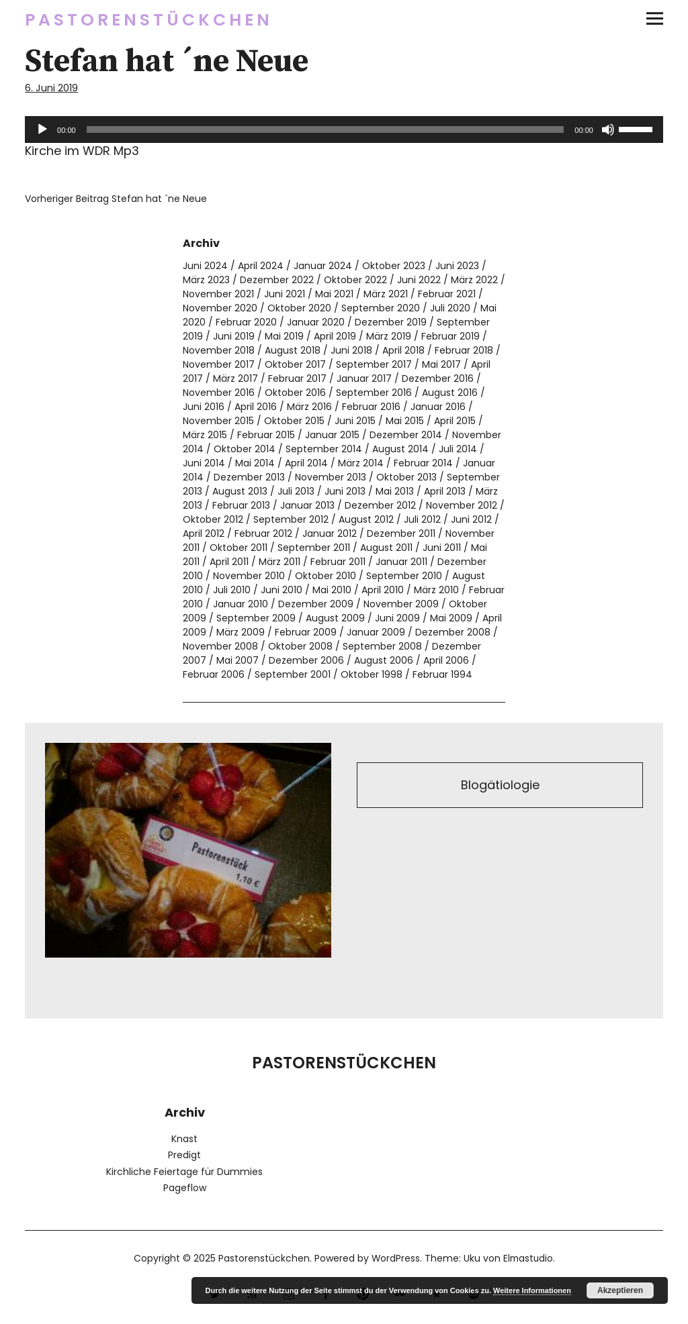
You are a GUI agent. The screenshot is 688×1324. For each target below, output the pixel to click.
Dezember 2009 (315, 604)
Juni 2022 (419, 280)
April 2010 (382, 590)
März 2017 (235, 378)
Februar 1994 (442, 674)
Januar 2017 (364, 378)
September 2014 (324, 449)
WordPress (394, 1258)
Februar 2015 (266, 435)
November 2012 (461, 505)
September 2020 (380, 308)
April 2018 (403, 350)
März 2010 (436, 590)
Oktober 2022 (355, 280)
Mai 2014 (255, 463)
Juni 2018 (351, 350)
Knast (184, 1138)
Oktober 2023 (393, 265)
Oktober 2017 (295, 364)
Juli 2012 (422, 519)
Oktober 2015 (294, 420)
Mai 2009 (451, 618)
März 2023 (206, 280)
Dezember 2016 (438, 378)
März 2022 (474, 280)
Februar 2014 (423, 463)
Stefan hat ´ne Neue (116, 199)
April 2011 (229, 561)
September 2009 (256, 618)
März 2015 (205, 435)
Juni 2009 (397, 618)
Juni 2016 (203, 406)
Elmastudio (528, 1258)
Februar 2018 (464, 350)
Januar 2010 (240, 604)
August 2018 (292, 350)
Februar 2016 (371, 406)
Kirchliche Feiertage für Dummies (184, 1171)
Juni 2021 (284, 294)
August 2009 (335, 618)
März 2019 (388, 336)
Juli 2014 (458, 449)
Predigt (184, 1155)
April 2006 (446, 660)
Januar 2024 (323, 265)
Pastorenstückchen (149, 20)
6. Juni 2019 (52, 88)
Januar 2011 (401, 561)
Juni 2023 (457, 265)
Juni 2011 (442, 547)
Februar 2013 (241, 505)
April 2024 (261, 265)
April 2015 (455, 420)
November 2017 (219, 364)
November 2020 (220, 308)
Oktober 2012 (213, 519)
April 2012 (203, 533)
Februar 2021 (447, 294)
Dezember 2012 (380, 505)
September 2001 (293, 674)
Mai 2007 (237, 660)
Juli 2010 (232, 590)
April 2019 (335, 336)
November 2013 (330, 477)
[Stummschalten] (608, 129)
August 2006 (383, 660)
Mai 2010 (331, 590)
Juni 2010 (281, 590)
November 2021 (218, 294)
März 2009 (240, 632)
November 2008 (220, 646)
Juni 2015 (355, 420)
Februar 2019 (450, 336)
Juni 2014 (204, 463)
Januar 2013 (307, 505)
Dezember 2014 (406, 435)
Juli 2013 (295, 491)
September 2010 (404, 575)
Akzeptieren (620, 1290)
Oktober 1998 (371, 674)
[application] (344, 129)
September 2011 (313, 547)
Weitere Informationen (532, 1290)
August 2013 (239, 491)
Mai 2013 (395, 491)
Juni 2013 (345, 491)
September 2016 (374, 392)
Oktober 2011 (238, 547)
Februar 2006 (214, 674)
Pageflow (184, 1187)
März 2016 (309, 406)
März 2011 (279, 561)
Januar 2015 (332, 435)
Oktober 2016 (295, 392)
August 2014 (400, 449)
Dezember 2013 (249, 477)
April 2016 (255, 406)
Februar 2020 (246, 322)
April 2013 (445, 491)
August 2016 (450, 392)
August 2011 (386, 547)
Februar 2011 (338, 561)
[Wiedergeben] (42, 129)
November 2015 (218, 420)
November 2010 (249, 575)
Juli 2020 (450, 308)
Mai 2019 (284, 336)
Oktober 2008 (300, 646)
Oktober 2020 (299, 308)
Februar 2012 (263, 533)
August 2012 (366, 519)
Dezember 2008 (452, 632)
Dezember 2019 (391, 322)
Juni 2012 (471, 519)
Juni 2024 (205, 265)
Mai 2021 (334, 294)
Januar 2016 (438, 406)
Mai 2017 (441, 364)
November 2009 (401, 604)
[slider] (325, 129)
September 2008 (382, 646)
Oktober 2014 (244, 449)
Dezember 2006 (306, 660)
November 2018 (219, 350)
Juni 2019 (234, 336)
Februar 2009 (306, 632)
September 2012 (291, 519)
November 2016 (219, 392)
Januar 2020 (316, 322)
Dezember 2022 (277, 280)
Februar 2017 (297, 378)
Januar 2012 (329, 533)
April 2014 (306, 463)
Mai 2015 (405, 420)
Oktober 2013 (406, 477)
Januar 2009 (376, 632)
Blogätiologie (500, 785)
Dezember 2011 (401, 533)
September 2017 (374, 364)
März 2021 (385, 294)
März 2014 (361, 463)
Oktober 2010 (325, 575)
